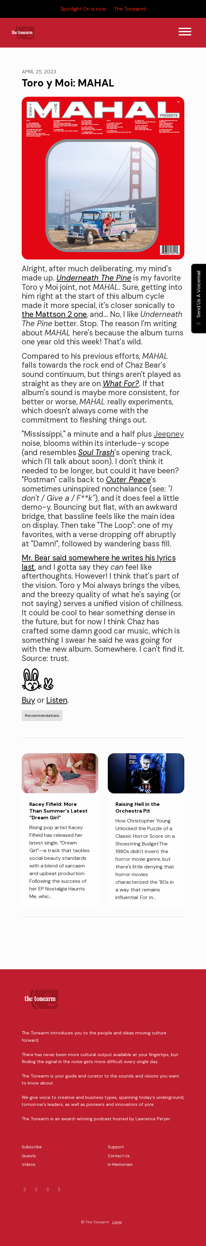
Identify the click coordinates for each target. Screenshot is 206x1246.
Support (116, 1147)
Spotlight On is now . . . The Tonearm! (103, 8)
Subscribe (32, 1147)
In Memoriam (120, 1164)
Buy (28, 700)
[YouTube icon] (59, 1189)
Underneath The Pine (93, 278)
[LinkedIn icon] (36, 1189)
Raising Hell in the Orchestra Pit (137, 807)
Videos (28, 1164)
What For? (121, 383)
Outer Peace (128, 479)
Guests (29, 1156)
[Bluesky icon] (25, 1189)
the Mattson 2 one (54, 314)
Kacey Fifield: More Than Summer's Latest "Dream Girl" (58, 811)
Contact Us (119, 1156)
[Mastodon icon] (48, 1189)
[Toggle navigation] (185, 32)
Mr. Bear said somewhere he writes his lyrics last (99, 562)
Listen (56, 700)
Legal (117, 1222)
